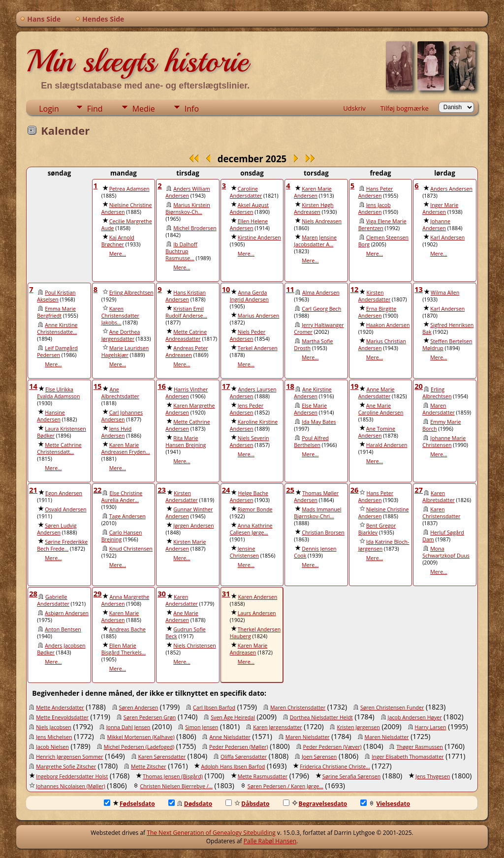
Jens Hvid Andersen (116, 432)
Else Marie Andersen (310, 409)
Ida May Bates (319, 421)
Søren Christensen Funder (392, 707)
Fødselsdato (129, 803)
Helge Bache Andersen (249, 496)
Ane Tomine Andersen (376, 432)
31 (226, 593)
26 (354, 490)
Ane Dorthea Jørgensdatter (120, 335)
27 (418, 490)
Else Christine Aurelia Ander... (122, 496)
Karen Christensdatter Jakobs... (120, 315)
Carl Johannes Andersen (122, 416)
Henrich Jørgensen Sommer (69, 756)
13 (418, 289)
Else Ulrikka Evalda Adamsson (58, 393)
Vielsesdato (385, 803)
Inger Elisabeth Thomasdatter (407, 756)
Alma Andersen (321, 292)
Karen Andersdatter (181, 600)
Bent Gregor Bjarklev (377, 529)
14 (33, 386)
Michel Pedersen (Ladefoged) (139, 746)
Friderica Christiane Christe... (335, 766)
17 (226, 386)
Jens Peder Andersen (246, 409)
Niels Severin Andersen (249, 441)
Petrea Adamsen (129, 188)
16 (162, 386)
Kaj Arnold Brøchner (117, 241)
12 (354, 289)
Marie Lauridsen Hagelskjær (125, 351)
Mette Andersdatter (60, 707)
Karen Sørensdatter (162, 756)
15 (98, 386)
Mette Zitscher (148, 766)
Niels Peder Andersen (248, 335)
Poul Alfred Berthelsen (311, 441)
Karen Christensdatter (441, 513)
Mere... (117, 253)
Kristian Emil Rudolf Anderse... (186, 312)
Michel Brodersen (194, 228)
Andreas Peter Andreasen (186, 351)
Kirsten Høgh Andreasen (313, 208)
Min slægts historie (137, 61)
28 (33, 593)
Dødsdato (190, 803)
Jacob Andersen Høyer (415, 717)
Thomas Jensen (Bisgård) (173, 776)
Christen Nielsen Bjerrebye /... (176, 786)
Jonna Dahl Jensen (128, 727)
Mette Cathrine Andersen (187, 425)
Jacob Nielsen (52, 746)
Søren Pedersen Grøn (150, 717)
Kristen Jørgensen (358, 727)
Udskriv (354, 108)
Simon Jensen (201, 727)
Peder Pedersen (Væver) (332, 746)
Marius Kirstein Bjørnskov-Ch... (187, 208)
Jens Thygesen (432, 776)
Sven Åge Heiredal (233, 717)
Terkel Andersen (258, 348)
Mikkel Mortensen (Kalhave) (140, 737)
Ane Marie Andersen (181, 616)
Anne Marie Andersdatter (376, 393)
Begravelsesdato (315, 803)
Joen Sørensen (319, 756)
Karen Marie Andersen (313, 192)
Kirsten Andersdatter (374, 296)
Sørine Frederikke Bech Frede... (62, 545)
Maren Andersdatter (438, 409)
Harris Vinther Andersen (186, 393)
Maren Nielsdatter (307, 737)
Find (95, 108)
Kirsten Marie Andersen (185, 545)
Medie (143, 108)
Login (49, 108)
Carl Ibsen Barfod (214, 707)
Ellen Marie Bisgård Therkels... (123, 649)
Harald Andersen (387, 445)
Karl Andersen (447, 237)
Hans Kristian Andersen (185, 296)
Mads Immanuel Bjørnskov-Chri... (317, 513)
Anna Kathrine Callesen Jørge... (251, 529)
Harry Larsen (430, 727)
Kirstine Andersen (259, 237)
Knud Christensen (131, 548)
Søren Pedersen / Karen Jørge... (285, 786)
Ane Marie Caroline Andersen (381, 409)
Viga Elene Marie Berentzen (382, 225)
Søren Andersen (138, 707)
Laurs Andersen (257, 613)
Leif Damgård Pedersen (57, 351)
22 (98, 490)
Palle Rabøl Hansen (270, 841)
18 (290, 386)
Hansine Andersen (51, 416)
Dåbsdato (247, 803)
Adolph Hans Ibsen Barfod (233, 766)
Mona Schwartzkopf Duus (446, 552)
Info (192, 108)
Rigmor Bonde (255, 509)
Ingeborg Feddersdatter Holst (72, 776)
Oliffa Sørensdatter (243, 756)
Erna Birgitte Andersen (377, 312)
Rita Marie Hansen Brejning (185, 441)
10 (226, 289)
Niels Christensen (194, 645)
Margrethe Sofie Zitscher (66, 766)
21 (33, 490)
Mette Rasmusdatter (262, 776)
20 (418, 386)
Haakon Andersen (388, 325)
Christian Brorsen (323, 532)
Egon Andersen (63, 493)
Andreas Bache (127, 629)
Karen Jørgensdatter (277, 727)
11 (290, 289)
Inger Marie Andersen (440, 208)
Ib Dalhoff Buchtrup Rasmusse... (181, 251)
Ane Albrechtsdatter (120, 393)
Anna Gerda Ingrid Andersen (249, 296)
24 (226, 490)
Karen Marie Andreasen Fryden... (125, 448)
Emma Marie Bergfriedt (56, 312)
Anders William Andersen (187, 192)
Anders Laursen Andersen (253, 393)
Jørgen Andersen (193, 525)
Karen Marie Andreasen (249, 649)
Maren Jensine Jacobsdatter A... (315, 241)
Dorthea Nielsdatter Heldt (321, 717)
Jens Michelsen (54, 737)
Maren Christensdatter (297, 707)
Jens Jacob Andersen (374, 208)
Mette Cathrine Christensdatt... (59, 448)
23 (162, 490)
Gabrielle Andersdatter (53, 600)
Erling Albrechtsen (131, 292)
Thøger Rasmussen (419, 746)
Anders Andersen (451, 188)
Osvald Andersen (65, 509)
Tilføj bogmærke (404, 108)
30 (162, 593)
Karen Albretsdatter (438, 496)
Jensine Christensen (244, 552)
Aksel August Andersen (249, 208)
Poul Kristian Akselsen (56, 296)
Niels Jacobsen (53, 727)
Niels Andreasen (322, 221)
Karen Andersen (257, 596)
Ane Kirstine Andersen (312, 393)
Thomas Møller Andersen (316, 496)
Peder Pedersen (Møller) (238, 746)
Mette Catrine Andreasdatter (186, 335)
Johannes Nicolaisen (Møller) (70, 786)
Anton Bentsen (63, 629)
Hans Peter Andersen (375, 192)
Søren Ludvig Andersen (56, 529)
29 (98, 593)
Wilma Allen (445, 292)
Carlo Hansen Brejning (121, 536)
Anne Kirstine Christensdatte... (57, 328)
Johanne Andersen (436, 225)
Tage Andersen (127, 516)
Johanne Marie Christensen (444, 441)
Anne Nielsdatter (229, 737)
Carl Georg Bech (321, 308)
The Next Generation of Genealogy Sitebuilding (211, 832)
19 (354, 386)
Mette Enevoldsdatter (62, 717)
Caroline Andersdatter (246, 192)
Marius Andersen (259, 315)
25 (290, 490)
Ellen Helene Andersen (249, 225)
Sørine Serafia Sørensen (351, 776)
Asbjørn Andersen (67, 613)
